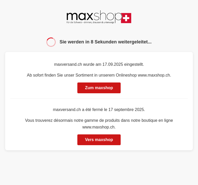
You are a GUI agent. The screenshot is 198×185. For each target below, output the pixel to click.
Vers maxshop (99, 139)
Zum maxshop (99, 88)
